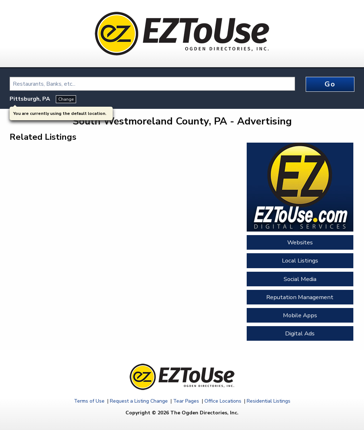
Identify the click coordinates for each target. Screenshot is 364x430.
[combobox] (152, 84)
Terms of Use (89, 401)
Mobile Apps (300, 315)
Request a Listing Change (139, 401)
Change (66, 99)
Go (330, 84)
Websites (300, 242)
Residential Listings (268, 401)
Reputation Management (299, 297)
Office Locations (222, 401)
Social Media (300, 279)
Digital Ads (300, 333)
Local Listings (300, 260)
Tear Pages (186, 401)
